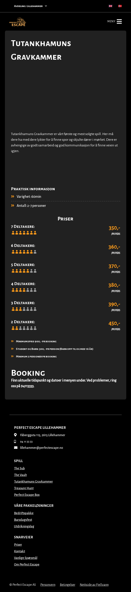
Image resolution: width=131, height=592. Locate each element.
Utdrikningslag (24, 526)
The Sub (19, 468)
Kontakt (19, 551)
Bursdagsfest (23, 520)
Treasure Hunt (24, 488)
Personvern (47, 585)
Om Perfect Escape (26, 564)
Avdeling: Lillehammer (30, 6)
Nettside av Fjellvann (94, 585)
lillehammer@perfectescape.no (38, 448)
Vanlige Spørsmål (25, 558)
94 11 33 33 (23, 441)
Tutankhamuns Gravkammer (33, 481)
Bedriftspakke (24, 513)
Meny (114, 21)
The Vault (20, 475)
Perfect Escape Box (27, 495)
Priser (18, 544)
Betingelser (67, 585)
